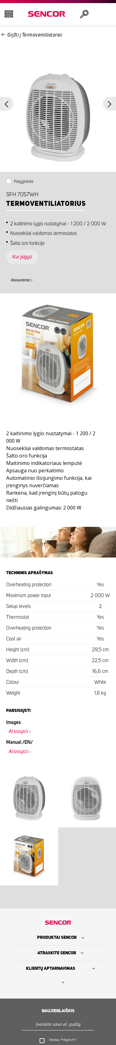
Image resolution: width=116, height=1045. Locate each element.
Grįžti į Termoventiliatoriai (34, 35)
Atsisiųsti (18, 731)
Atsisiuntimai (20, 280)
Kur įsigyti (22, 257)
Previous (6, 104)
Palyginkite (23, 182)
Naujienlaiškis (58, 1011)
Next (109, 104)
